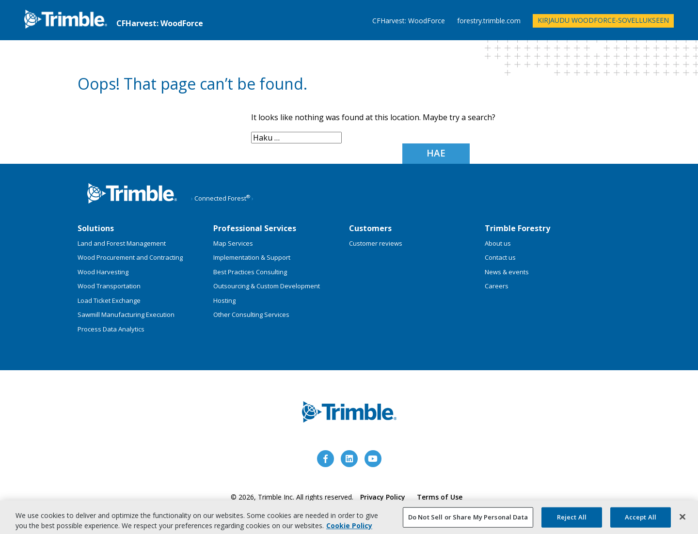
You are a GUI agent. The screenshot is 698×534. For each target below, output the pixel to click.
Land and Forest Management (122, 243)
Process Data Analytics (111, 329)
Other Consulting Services (251, 314)
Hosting (224, 300)
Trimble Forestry (517, 228)
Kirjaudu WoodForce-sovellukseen (603, 20)
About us (498, 243)
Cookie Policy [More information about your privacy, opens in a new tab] (349, 527)
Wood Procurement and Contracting (130, 257)
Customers (370, 228)
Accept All (640, 519)
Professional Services (254, 228)
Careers (496, 286)
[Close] (682, 519)
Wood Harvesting (103, 271)
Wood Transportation (109, 286)
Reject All (572, 519)
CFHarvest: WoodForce (408, 21)
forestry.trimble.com (489, 21)
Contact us (500, 257)
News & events (507, 271)
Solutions (96, 228)
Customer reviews (375, 243)
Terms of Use (439, 497)
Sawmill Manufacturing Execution (126, 314)
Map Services (233, 243)
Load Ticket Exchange (109, 300)
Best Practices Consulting (250, 271)
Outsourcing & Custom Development (266, 286)
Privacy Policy (382, 497)
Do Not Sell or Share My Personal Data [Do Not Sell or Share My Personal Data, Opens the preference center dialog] (468, 519)
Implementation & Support (251, 257)
